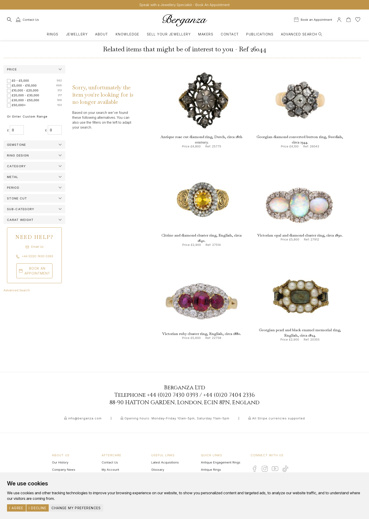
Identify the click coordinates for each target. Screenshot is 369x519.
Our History (60, 462)
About (101, 34)
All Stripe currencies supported (278, 418)
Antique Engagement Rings (220, 462)
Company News (63, 469)
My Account (110, 469)
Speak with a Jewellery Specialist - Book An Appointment (184, 5)
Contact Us (110, 462)
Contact (230, 34)
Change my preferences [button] (76, 508)
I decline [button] (37, 508)
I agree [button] (16, 508)
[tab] (34, 69)
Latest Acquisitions (165, 462)
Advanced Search (16, 290)
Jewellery (77, 34)
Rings (52, 34)
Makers (205, 34)
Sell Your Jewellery (169, 34)
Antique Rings (211, 469)
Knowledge (127, 34)
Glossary (157, 469)
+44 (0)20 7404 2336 (229, 395)
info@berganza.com (85, 418)
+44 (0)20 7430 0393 (172, 395)
